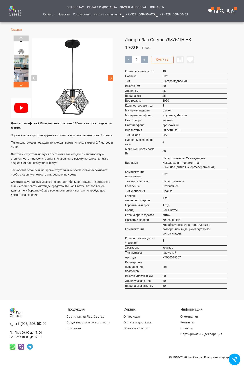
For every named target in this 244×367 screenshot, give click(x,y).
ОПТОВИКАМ (75, 7)
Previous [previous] (21, 38)
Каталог (49, 14)
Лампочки (74, 328)
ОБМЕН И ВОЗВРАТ (133, 7)
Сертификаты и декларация (201, 334)
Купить (162, 59)
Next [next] (21, 84)
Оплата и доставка (137, 322)
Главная (16, 30)
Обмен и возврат (136, 328)
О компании (82, 14)
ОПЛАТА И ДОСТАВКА (102, 7)
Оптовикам (131, 317)
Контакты (187, 322)
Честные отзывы (106, 14)
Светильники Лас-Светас (85, 317)
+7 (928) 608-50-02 (140, 14)
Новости (64, 14)
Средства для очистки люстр (88, 322)
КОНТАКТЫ (156, 7)
